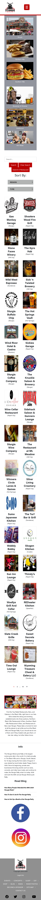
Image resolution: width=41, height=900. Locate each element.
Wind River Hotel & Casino (11, 346)
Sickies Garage (29, 344)
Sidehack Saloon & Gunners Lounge (29, 414)
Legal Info (20, 875)
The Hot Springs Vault (29, 314)
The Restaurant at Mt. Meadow (29, 449)
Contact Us (20, 890)
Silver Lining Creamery (29, 482)
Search (13, 165)
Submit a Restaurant (21, 169)
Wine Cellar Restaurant (11, 410)
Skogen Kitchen (29, 547)
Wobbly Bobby (11, 547)
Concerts (18, 881)
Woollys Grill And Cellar (11, 605)
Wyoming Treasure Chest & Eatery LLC (29, 670)
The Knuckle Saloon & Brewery (29, 379)
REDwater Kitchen (29, 603)
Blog (13, 884)
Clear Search (25, 165)
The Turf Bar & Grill (30, 515)
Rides (20, 884)
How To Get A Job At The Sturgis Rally (17, 794)
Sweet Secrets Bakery (29, 637)
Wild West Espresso (11, 281)
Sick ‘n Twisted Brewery (30, 283)
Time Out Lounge (11, 667)
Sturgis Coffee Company (11, 377)
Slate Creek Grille (11, 635)
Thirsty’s (30, 574)
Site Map (30, 887)
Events (7, 881)
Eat (35, 881)
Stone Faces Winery (11, 251)
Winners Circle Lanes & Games (11, 484)
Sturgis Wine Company (11, 447)
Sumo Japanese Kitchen (11, 517)
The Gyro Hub (29, 249)
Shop (5, 884)
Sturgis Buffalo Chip (11, 314)
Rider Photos (32, 884)
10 (23, 686)
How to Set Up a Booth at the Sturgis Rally (19, 799)
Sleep (27, 881)
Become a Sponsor (15, 887)
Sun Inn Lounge (11, 575)
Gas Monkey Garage (11, 219)
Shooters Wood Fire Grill (30, 219)
